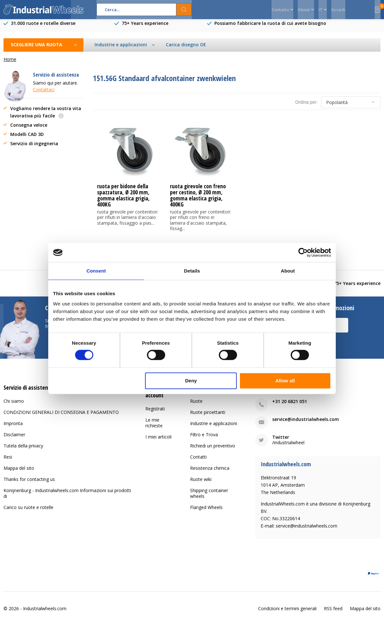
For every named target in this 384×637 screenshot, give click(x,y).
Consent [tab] (96, 271)
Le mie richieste (154, 427)
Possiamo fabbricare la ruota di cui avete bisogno (270, 28)
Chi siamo (14, 406)
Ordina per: (306, 106)
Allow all (285, 380)
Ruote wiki (200, 484)
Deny (191, 380)
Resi (8, 462)
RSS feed (333, 613)
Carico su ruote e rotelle (28, 512)
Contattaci (43, 94)
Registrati (155, 413)
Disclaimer (14, 439)
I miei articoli (158, 441)
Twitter (280, 442)
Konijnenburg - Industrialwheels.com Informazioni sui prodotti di (67, 498)
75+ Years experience (145, 28)
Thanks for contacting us (29, 484)
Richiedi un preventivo (212, 450)
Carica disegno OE (186, 49)
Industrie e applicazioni (213, 428)
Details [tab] (192, 271)
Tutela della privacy (23, 450)
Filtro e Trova (204, 439)
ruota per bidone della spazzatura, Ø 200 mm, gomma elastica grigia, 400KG (123, 200)
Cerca (184, 9)
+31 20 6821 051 (289, 406)
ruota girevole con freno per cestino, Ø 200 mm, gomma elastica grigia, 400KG (198, 200)
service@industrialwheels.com (305, 424)
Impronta (13, 428)
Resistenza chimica (209, 473)
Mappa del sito (19, 473)
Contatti (198, 462)
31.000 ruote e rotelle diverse (43, 28)
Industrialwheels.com (44, 613)
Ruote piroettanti (207, 417)
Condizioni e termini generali (287, 613)
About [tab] (288, 271)
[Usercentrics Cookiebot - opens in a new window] (303, 252)
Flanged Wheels (206, 512)
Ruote (196, 406)
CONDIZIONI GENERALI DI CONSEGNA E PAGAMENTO (61, 417)
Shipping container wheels (209, 498)
